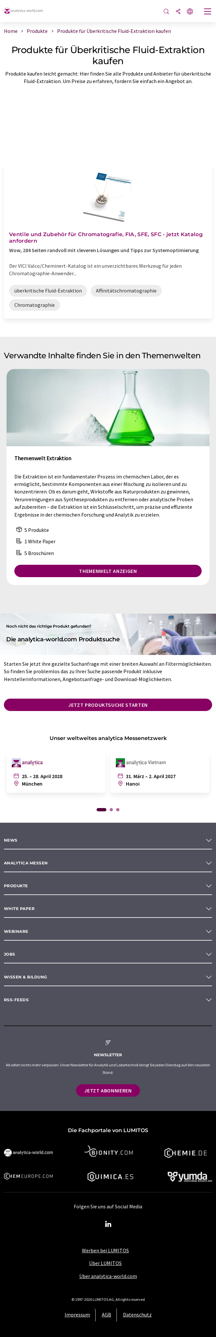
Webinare (16, 931)
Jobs (9, 954)
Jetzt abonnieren (107, 1090)
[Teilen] (178, 12)
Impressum (77, 1314)
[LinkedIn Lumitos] (108, 1224)
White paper (19, 908)
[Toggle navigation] (208, 12)
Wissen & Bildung (25, 976)
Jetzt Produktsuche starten (108, 705)
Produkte (16, 885)
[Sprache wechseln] (189, 12)
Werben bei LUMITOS (105, 1250)
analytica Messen (26, 863)
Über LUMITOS (105, 1263)
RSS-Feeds (16, 999)
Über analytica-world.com (108, 1276)
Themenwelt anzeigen (108, 571)
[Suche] (166, 12)
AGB (106, 1314)
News (11, 840)
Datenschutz (137, 1314)
